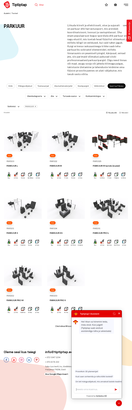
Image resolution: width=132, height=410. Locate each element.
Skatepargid (83, 86)
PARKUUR (31, 106)
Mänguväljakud (25, 86)
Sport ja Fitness (117, 86)
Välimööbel (99, 86)
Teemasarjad (43, 86)
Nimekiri (123, 113)
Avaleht (7, 13)
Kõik (10, 86)
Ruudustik (111, 113)
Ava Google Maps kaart (56, 374)
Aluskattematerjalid (63, 86)
